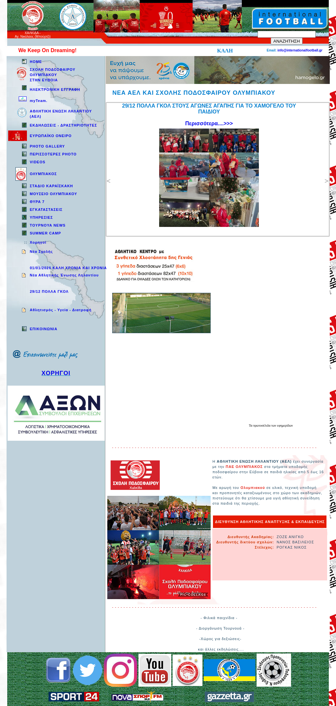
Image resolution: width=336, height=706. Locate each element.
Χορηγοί (38, 242)
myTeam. (39, 101)
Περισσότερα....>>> (209, 123)
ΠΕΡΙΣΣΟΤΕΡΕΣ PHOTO (53, 154)
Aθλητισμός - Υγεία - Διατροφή (61, 310)
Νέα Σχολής (41, 251)
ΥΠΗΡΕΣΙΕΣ (41, 217)
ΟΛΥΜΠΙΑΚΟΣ (43, 174)
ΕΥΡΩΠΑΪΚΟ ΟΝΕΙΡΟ (51, 136)
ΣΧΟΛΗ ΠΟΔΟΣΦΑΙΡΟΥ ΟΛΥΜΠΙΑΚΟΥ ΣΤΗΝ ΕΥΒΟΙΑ (52, 75)
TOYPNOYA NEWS (48, 225)
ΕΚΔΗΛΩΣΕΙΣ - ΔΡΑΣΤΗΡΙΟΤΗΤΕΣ (63, 125)
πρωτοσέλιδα (262, 425)
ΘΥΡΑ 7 (37, 202)
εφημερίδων (285, 425)
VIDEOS (38, 162)
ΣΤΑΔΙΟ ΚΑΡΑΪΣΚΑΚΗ (51, 186)
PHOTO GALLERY (47, 146)
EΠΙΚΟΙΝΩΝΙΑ (43, 329)
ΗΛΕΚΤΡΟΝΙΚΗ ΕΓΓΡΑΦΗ (55, 89)
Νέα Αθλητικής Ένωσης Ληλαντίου (64, 275)
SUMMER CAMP (45, 233)
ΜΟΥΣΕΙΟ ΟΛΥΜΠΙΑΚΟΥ (53, 194)
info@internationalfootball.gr (300, 50)
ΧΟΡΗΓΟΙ (56, 373)
